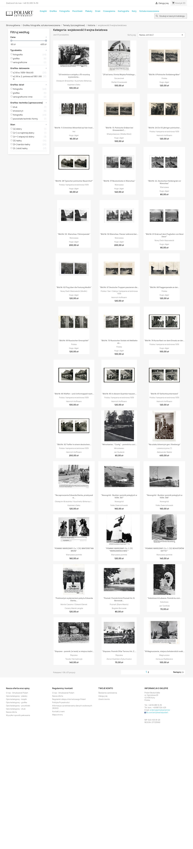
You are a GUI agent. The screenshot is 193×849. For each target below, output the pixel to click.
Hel (73, 131)
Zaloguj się (102, 696)
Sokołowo (164, 602)
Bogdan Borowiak (119, 608)
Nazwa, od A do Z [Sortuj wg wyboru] (161, 34)
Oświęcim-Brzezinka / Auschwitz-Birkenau (74, 81)
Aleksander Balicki (164, 452)
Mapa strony (57, 714)
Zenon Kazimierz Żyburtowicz (119, 659)
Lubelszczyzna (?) (164, 448)
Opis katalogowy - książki (16, 699)
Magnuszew (164, 655)
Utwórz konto (104, 699)
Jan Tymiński (164, 606)
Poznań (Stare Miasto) (119, 604)
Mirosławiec (119, 448)
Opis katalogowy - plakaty (16, 696)
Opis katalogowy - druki (15, 709)
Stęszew (74, 655)
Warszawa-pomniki (74, 554)
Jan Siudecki (119, 452)
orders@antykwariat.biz (160, 710)
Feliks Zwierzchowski (119, 505)
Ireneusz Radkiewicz (164, 659)
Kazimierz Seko (74, 84)
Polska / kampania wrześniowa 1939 (164, 131)
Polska (164, 78)
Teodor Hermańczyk (73, 659)
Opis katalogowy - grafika (16, 702)
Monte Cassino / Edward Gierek (74, 604)
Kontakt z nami (58, 711)
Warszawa (119, 185)
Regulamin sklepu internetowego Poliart (69, 699)
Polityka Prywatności (61, 702)
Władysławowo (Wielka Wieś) (119, 134)
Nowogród (119, 501)
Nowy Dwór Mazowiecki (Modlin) (73, 291)
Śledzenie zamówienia (107, 693)
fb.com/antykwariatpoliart (157, 712)
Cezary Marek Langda (74, 608)
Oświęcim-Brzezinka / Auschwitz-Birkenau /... (74, 501)
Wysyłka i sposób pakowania (18, 715)
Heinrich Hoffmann (164, 135)
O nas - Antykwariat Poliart (17, 693)
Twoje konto (105, 688)
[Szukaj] (170, 16)
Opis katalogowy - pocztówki (18, 705)
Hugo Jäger (164, 82)
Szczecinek (119, 78)
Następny (178, 672)
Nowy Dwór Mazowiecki (164, 240)
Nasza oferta (11, 712)
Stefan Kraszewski (119, 82)
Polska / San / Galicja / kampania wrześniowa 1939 (119, 292)
